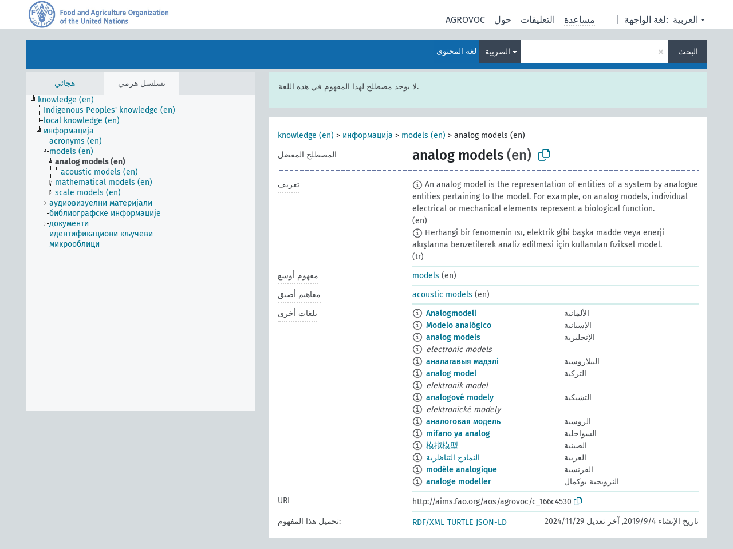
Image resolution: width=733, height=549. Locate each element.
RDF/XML (428, 522)
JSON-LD (491, 522)
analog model (451, 373)
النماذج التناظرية (453, 458)
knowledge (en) (306, 135)
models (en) (423, 135)
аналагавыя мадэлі (462, 361)
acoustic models (442, 294)
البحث (688, 52)
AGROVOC (465, 19)
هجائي (64, 83)
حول (502, 19)
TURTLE (460, 522)
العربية (685, 19)
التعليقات (538, 19)
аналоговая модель (463, 421)
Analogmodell (451, 313)
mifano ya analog (458, 434)
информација (367, 135)
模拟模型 (442, 446)
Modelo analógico (458, 325)
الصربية (497, 52)
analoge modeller (458, 482)
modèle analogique (461, 470)
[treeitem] (70, 100)
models (425, 276)
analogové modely (460, 397)
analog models (453, 337)
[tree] (140, 253)
